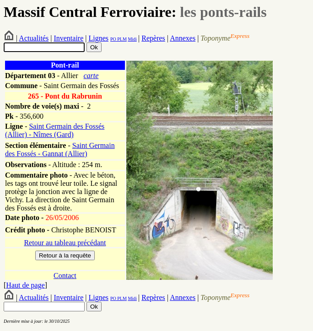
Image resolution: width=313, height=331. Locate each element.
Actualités (34, 38)
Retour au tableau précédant (65, 243)
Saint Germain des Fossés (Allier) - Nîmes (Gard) (54, 130)
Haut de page (25, 285)
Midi (132, 39)
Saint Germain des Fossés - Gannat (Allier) (60, 150)
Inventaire (68, 38)
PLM (121, 39)
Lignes (98, 38)
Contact (65, 275)
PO (113, 39)
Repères (153, 38)
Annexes (182, 38)
